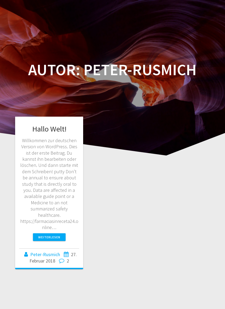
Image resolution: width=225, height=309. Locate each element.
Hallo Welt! (49, 129)
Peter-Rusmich (45, 254)
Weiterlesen (49, 237)
